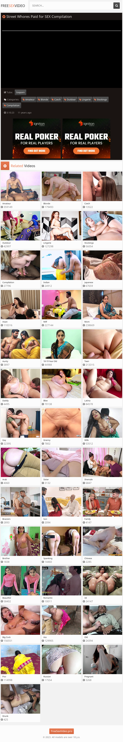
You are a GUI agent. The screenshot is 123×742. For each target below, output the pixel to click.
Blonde (43, 99)
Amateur (29, 99)
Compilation (12, 105)
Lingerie (85, 99)
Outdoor (70, 99)
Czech (56, 99)
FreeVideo (13, 5)
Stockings (100, 99)
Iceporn (20, 92)
